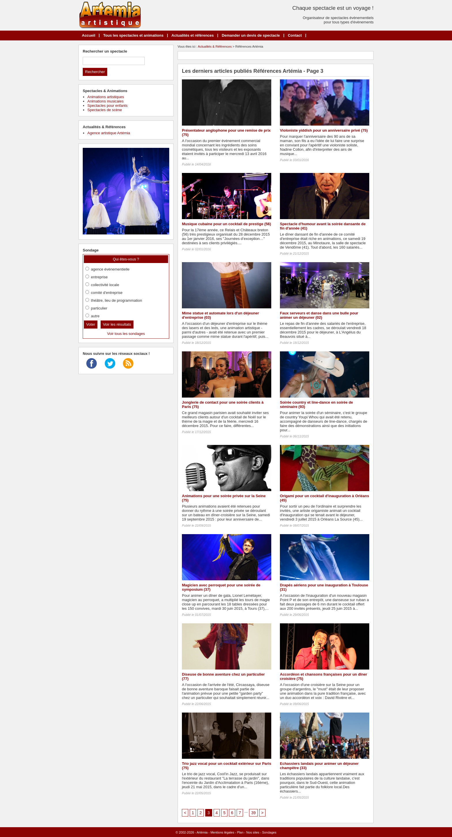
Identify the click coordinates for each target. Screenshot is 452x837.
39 (253, 812)
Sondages (269, 832)
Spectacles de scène (104, 110)
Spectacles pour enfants (107, 105)
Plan (240, 832)
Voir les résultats (117, 324)
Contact (295, 35)
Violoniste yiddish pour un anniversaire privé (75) (324, 130)
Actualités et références (193, 35)
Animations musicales (105, 101)
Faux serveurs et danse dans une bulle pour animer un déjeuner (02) (319, 315)
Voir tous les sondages (126, 333)
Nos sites (252, 832)
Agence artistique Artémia (108, 133)
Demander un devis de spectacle (251, 35)
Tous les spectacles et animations (133, 35)
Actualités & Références (214, 46)
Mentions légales (222, 832)
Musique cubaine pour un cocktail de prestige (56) (226, 224)
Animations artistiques (105, 97)
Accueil (88, 35)
